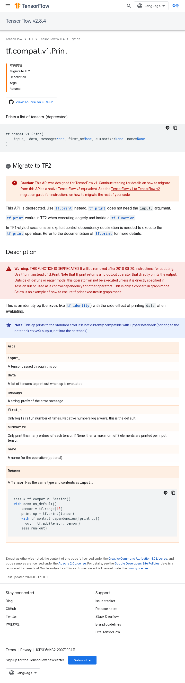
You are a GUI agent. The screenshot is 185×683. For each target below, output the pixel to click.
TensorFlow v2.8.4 (26, 21)
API (30, 39)
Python (75, 39)
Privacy (26, 650)
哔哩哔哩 (12, 624)
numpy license (138, 568)
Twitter (11, 617)
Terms (11, 650)
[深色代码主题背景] (167, 128)
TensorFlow (14, 39)
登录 (175, 6)
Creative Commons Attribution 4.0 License (137, 558)
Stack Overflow (107, 617)
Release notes (106, 609)
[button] (92, 166)
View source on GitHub (31, 102)
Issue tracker (105, 601)
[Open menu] (8, 6)
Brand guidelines (108, 624)
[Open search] (129, 6)
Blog (9, 601)
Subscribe (82, 660)
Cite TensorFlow (108, 632)
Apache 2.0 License (72, 563)
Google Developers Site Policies (137, 563)
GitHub (11, 609)
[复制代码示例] (175, 128)
